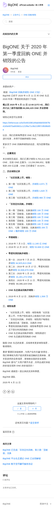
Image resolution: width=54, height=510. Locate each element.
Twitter (9, 392)
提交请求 (34, 423)
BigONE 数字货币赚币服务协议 (18, 464)
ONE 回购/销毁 (29, 15)
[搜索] (27, 21)
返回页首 (8, 432)
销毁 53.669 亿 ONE (39, 247)
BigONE (6, 15)
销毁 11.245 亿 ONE (37, 243)
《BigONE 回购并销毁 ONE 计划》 (24, 92)
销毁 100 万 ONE (40, 210)
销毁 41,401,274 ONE (21, 277)
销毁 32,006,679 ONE (23, 270)
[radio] (19, 408)
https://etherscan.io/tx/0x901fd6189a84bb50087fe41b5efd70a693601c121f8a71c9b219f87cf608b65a (26, 126)
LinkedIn (13, 392)
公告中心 (16, 15)
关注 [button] (27, 77)
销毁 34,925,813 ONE (21, 263)
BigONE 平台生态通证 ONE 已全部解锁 (22, 458)
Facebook (4, 392)
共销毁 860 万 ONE (41, 197)
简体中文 (44, 504)
